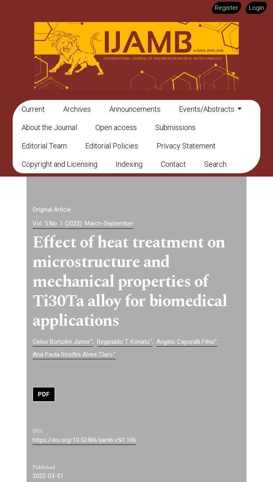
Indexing (129, 164)
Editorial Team (44, 146)
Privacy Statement (186, 146)
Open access (116, 127)
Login (256, 7)
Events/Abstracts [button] (207, 109)
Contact (173, 164)
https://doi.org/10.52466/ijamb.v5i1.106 (84, 440)
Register (226, 7)
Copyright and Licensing (59, 164)
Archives (77, 109)
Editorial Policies (111, 146)
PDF (44, 394)
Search (215, 164)
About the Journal (49, 127)
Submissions (175, 127)
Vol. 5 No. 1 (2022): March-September (83, 223)
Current (33, 109)
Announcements (135, 109)
